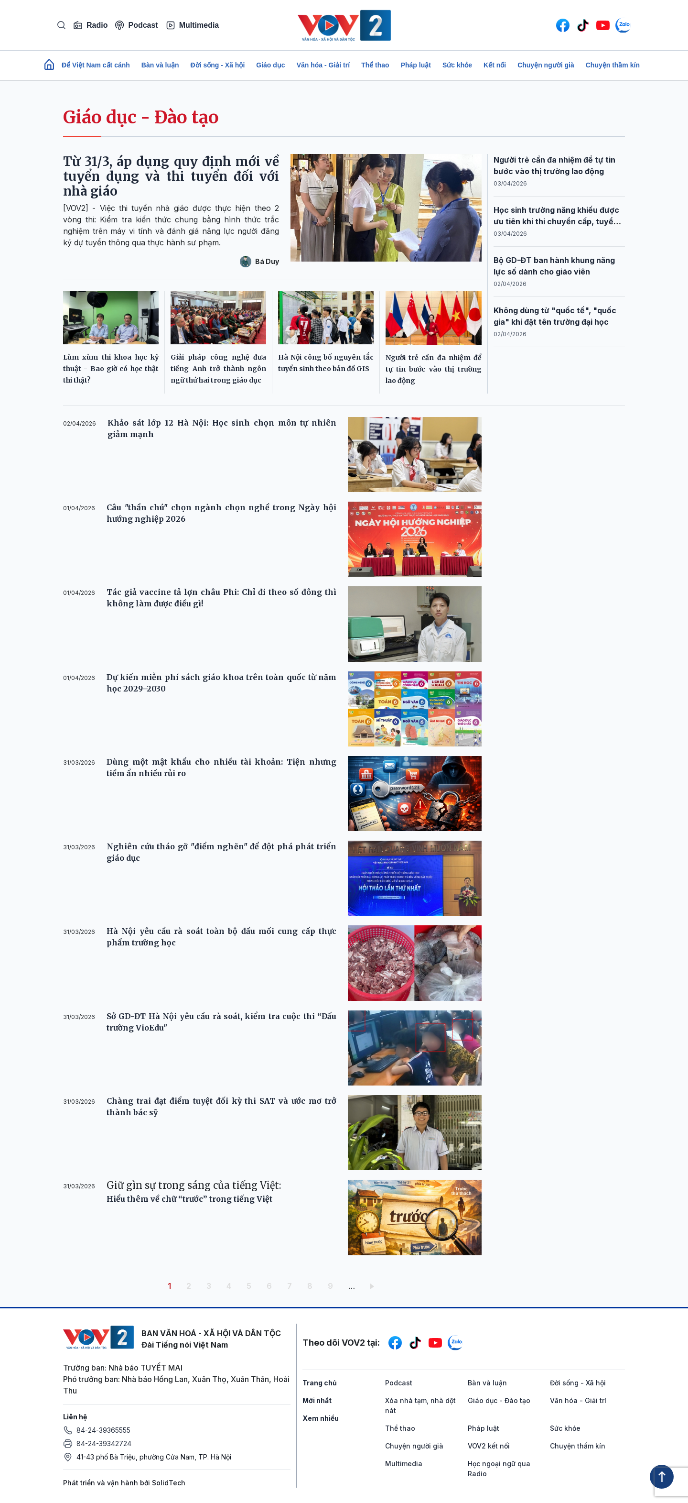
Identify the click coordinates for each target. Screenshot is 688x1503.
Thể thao (375, 65)
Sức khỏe (457, 65)
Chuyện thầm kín (613, 65)
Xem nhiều (320, 1418)
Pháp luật (416, 65)
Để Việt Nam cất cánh (96, 65)
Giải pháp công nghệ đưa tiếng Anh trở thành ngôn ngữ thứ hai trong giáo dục (218, 368)
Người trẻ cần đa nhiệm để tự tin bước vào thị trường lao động (434, 369)
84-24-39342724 (103, 1443)
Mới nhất (317, 1400)
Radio (90, 25)
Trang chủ (319, 1383)
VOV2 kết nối (489, 1446)
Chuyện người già (545, 65)
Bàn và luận (160, 65)
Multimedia (192, 25)
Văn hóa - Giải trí (323, 65)
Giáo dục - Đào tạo (141, 117)
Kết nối (495, 65)
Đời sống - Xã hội (218, 65)
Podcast (136, 25)
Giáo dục (270, 65)
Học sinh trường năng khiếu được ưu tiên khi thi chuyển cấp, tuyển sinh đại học (556, 221)
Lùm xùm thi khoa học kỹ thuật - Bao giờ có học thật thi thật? (111, 368)
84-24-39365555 (103, 1430)
